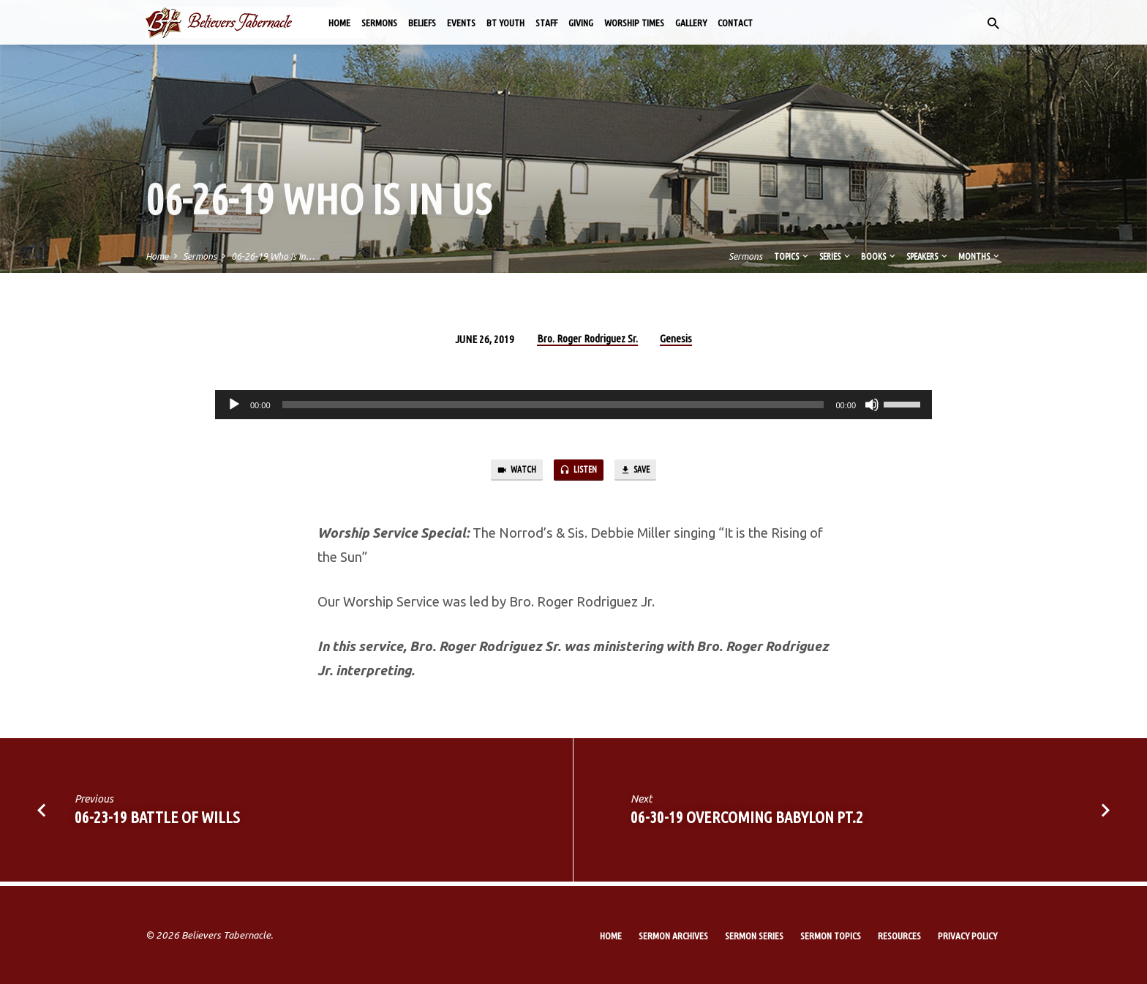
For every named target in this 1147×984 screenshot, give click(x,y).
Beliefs (422, 23)
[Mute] (872, 404)
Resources (899, 936)
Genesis (676, 338)
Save (645, 472)
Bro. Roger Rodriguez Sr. (587, 338)
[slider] (553, 404)
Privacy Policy (967, 936)
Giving (580, 23)
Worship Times (634, 23)
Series (835, 256)
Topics (792, 256)
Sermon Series (754, 936)
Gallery (691, 23)
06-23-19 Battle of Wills (157, 822)
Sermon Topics (830, 936)
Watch (506, 472)
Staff (546, 23)
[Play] (234, 404)
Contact (735, 23)
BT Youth (505, 23)
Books (879, 256)
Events (461, 23)
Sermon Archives (673, 936)
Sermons (379, 23)
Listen (578, 472)
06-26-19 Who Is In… (273, 256)
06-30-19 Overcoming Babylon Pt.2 (747, 822)
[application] (573, 404)
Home (339, 23)
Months (979, 256)
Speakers (927, 256)
